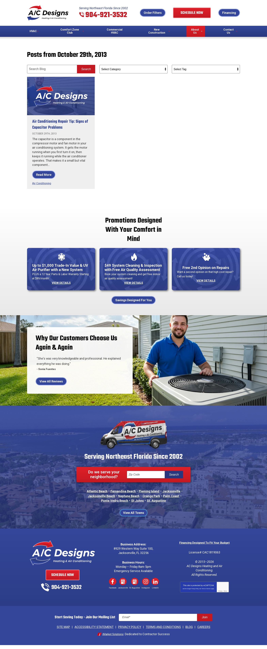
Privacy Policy (195, 593)
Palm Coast (171, 500)
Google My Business (123, 586)
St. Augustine (156, 505)
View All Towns (133, 517)
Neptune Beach (128, 500)
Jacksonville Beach (101, 500)
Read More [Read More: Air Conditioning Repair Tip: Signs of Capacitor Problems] (43, 175)
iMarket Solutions (113, 638)
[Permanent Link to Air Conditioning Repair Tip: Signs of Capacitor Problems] (61, 96)
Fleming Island (149, 496)
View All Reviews (51, 386)
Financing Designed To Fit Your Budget (204, 547)
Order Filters (159, 12)
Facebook (112, 586)
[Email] (165, 622)
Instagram (145, 586)
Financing (229, 13)
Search (86, 69)
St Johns (137, 505)
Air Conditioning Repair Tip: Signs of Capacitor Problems (57, 124)
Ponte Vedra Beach (114, 505)
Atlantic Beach (97, 496)
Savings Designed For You (133, 304)
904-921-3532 (107, 15)
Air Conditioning (42, 183)
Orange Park (151, 500)
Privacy (220, 595)
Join (204, 622)
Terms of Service (206, 593)
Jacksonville (171, 496)
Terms (225, 595)
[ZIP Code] (146, 479)
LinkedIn (155, 586)
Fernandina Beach (123, 496)
